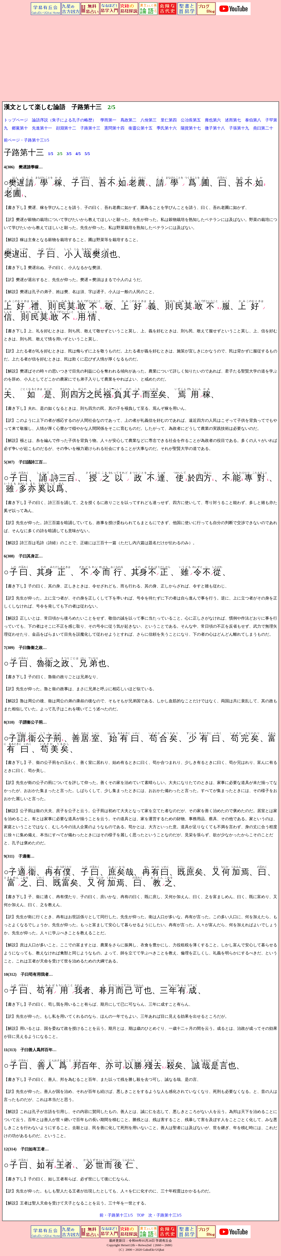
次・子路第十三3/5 (164, 1215)
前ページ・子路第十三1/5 (26, 140)
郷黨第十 (20, 128)
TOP (140, 1215)
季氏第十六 (167, 128)
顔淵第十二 (66, 128)
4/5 (77, 154)
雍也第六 (213, 120)
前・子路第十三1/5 (116, 1215)
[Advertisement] (140, 63)
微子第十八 (215, 128)
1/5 (50, 154)
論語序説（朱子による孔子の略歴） (64, 120)
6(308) (9, 556)
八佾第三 (148, 120)
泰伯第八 (253, 120)
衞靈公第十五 (140, 128)
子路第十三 (90, 128)
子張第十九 (239, 128)
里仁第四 (169, 120)
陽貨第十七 (191, 128)
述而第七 (233, 120)
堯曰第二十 (263, 128)
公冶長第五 (191, 120)
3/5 (68, 154)
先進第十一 (42, 128)
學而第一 (106, 120)
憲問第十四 (114, 128)
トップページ (16, 120)
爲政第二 (128, 120)
